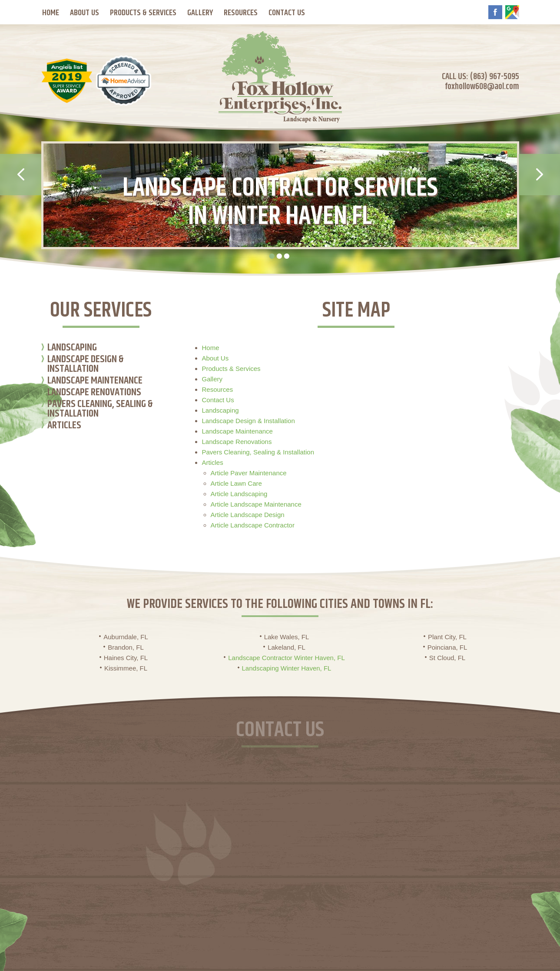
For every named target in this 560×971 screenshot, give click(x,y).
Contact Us (286, 13)
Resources (241, 13)
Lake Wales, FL (286, 637)
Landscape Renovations (94, 393)
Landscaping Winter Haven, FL (286, 668)
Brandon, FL (126, 647)
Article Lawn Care (236, 483)
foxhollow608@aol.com (482, 86)
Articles (64, 426)
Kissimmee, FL (125, 668)
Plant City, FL (447, 637)
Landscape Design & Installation (85, 365)
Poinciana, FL (447, 647)
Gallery (200, 13)
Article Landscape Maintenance (256, 504)
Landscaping (72, 348)
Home (50, 13)
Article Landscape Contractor (253, 525)
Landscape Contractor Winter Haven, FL (286, 657)
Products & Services (143, 13)
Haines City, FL (126, 657)
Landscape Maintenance (94, 381)
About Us (84, 13)
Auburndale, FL (125, 637)
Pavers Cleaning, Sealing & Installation (100, 409)
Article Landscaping (239, 493)
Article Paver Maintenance (249, 473)
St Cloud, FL (447, 657)
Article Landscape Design (248, 514)
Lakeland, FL (286, 647)
